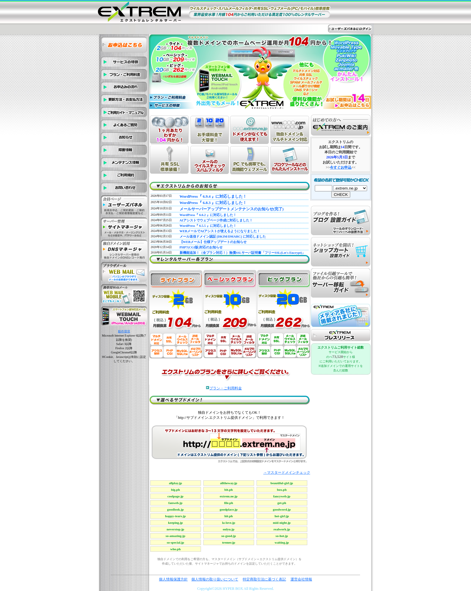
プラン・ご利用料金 (225, 388)
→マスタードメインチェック (286, 472)
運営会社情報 (301, 579)
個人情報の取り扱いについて (214, 579)
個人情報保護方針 (173, 579)
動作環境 (124, 331)
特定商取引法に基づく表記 (264, 579)
